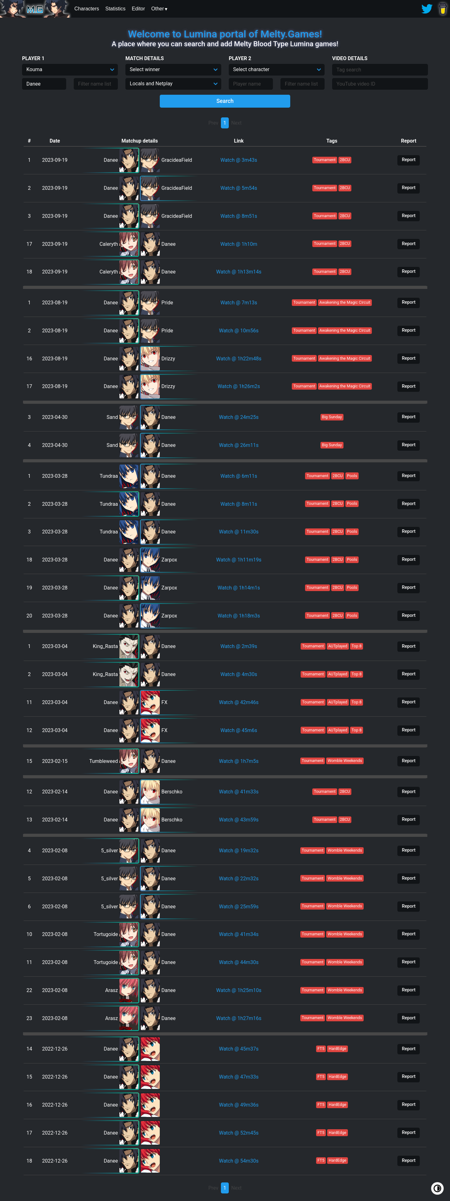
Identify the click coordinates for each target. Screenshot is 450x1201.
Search (225, 101)
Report (408, 159)
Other (157, 8)
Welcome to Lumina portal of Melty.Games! (225, 34)
